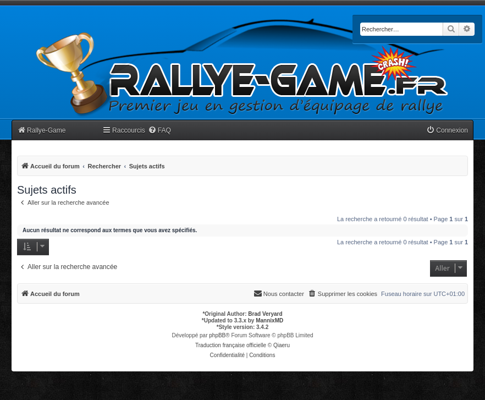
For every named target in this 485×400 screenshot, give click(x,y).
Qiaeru (281, 345)
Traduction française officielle (230, 345)
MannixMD (269, 320)
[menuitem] (159, 130)
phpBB (217, 335)
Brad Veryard (265, 314)
